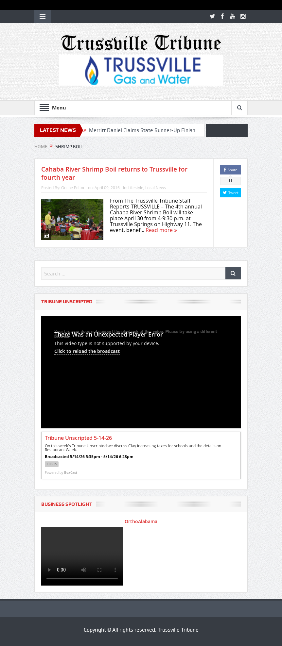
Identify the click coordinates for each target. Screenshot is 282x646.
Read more (161, 230)
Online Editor (73, 187)
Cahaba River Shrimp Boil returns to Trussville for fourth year (114, 173)
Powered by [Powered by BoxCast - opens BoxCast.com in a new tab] (61, 472)
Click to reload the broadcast (87, 351)
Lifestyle (135, 187)
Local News (155, 187)
